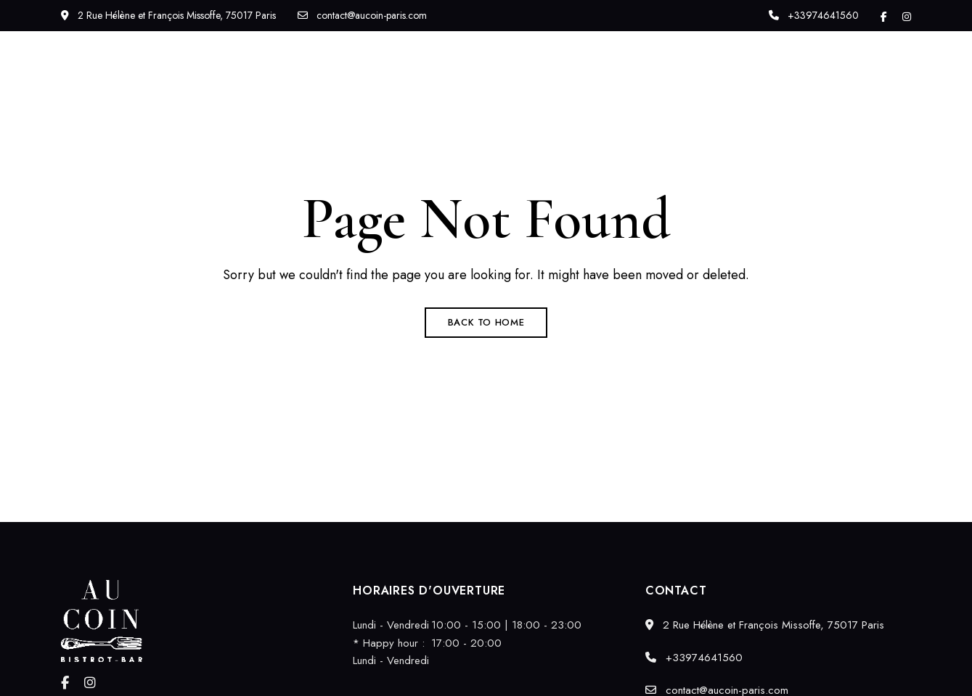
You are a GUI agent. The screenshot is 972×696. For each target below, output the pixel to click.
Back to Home (486, 322)
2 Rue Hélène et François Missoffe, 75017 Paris (168, 15)
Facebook (884, 17)
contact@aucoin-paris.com (362, 15)
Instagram (906, 17)
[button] (854, 82)
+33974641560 (814, 15)
